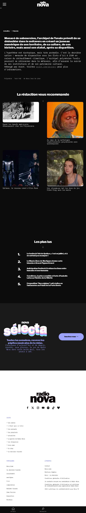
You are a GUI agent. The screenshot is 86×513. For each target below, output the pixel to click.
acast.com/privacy (46, 66)
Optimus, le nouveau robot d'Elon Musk (20, 188)
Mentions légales (50, 472)
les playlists (13, 432)
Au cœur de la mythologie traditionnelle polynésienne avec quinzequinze (62, 142)
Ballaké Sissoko (12, 488)
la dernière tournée (15, 451)
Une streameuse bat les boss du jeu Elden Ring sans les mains (63, 189)
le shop (10, 448)
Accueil (13, 509)
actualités (11, 435)
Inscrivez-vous (70, 336)
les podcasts (12, 429)
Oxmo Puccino (11, 492)
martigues (10, 477)
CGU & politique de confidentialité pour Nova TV (62, 489)
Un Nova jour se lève (32, 78)
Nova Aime (10, 466)
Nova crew (48, 469)
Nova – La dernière (51, 475)
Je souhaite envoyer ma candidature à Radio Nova (62, 481)
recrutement (11, 473)
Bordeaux (9, 500)
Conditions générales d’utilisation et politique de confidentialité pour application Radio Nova (62, 485)
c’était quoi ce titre (15, 426)
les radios (11, 423)
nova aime (11, 445)
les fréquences (13, 442)
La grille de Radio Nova (16, 439)
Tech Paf (17, 78)
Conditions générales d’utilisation (57, 478)
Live (8, 481)
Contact (47, 466)
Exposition (10, 496)
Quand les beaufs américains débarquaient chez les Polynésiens (18, 125)
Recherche (43, 509)
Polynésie (8, 78)
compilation (11, 485)
